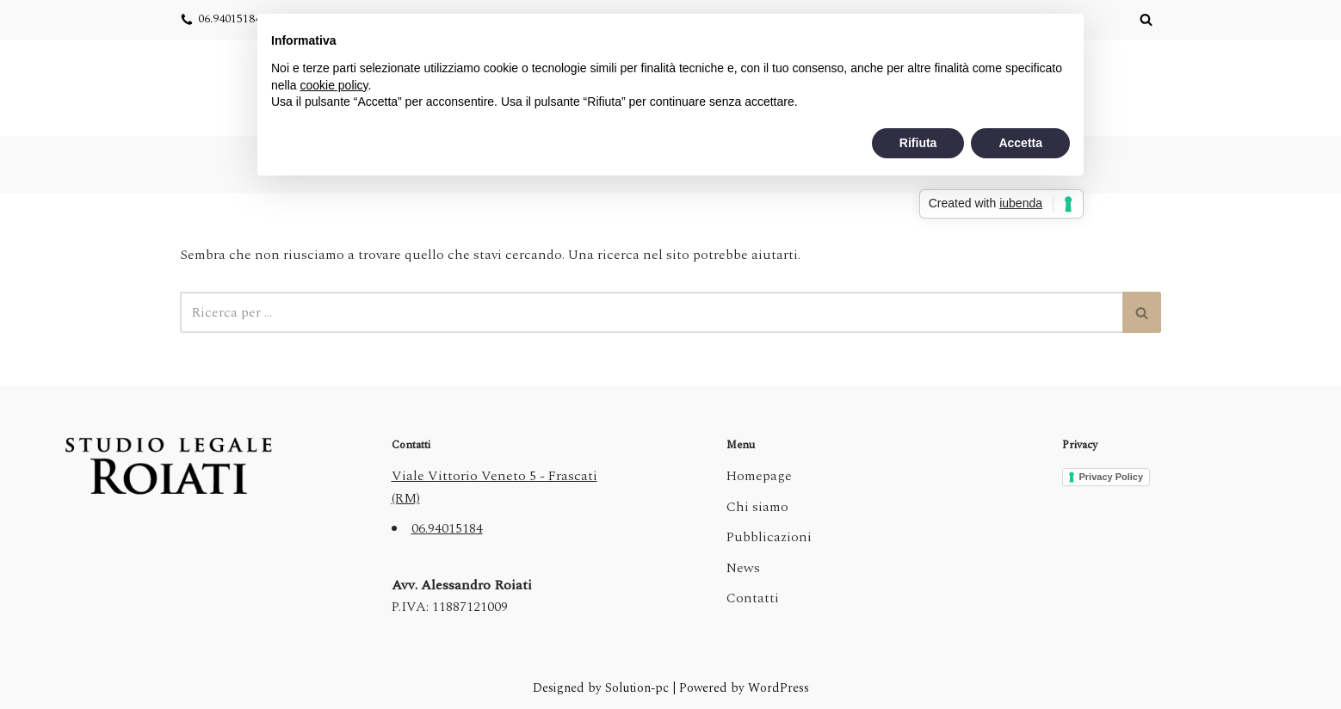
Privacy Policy (1111, 477)
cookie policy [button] (334, 85)
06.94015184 (229, 19)
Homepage (759, 475)
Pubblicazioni (769, 537)
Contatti (752, 598)
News (743, 568)
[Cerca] (1146, 19)
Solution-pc (638, 688)
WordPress (778, 688)
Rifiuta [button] (918, 143)
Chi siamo (757, 506)
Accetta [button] (1020, 143)
